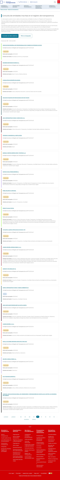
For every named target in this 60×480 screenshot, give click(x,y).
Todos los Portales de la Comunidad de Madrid (30, 475)
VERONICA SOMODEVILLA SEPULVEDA (12, 135)
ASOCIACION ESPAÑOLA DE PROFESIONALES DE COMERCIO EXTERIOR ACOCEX (22, 45)
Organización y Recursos (16, 6)
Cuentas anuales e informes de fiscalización (40, 439)
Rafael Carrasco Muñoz (8, 208)
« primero (6, 416)
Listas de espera (28, 439)
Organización (16, 434)
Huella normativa (52, 443)
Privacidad (18, 473)
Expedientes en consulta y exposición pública (52, 450)
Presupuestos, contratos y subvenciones (38, 7)
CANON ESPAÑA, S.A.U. (8, 324)
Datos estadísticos (40, 454)
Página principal (3, 9)
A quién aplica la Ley (6, 437)
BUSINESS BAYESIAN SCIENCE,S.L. (11, 62)
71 (41, 416)
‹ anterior (13, 416)
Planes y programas (53, 458)
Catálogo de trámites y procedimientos (28, 436)
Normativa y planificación (52, 6)
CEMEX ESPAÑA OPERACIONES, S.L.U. (12, 247)
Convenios (38, 447)
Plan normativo (52, 456)
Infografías (3, 446)
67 (25, 416)
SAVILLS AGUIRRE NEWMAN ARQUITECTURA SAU (15, 341)
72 (45, 416)
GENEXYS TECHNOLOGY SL (9, 268)
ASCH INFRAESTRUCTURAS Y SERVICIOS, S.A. (14, 118)
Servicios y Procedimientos (27, 6)
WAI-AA (50, 473)
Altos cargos (16, 445)
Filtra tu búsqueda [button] (25, 36)
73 (49, 416)
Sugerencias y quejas (27, 473)
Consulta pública (52, 434)
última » (34, 419)
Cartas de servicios (29, 448)
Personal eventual (17, 447)
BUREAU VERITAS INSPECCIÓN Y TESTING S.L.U (14, 153)
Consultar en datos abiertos (9, 36)
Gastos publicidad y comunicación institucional (41, 451)
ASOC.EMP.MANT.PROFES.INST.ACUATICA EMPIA (15, 305)
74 (54, 416)
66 (21, 416)
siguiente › (26, 419)
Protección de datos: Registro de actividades (6, 450)
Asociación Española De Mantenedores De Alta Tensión (16, 97)
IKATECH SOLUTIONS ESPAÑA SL (11, 171)
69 (33, 416)
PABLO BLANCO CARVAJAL (9, 190)
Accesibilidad (44, 473)
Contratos (38, 445)
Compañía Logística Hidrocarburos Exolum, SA (14, 229)
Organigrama (16, 443)
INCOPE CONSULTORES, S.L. (9, 359)
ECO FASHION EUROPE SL (9, 376)
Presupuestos (39, 435)
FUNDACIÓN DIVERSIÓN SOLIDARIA (11, 80)
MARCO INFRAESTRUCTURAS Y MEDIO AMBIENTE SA (16, 287)
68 (29, 416)
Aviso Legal (11, 473)
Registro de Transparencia (13, 9)
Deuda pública (39, 456)
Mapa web (36, 473)
